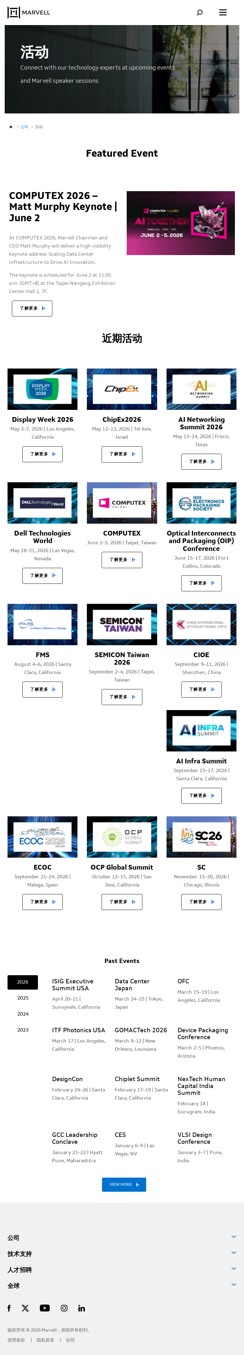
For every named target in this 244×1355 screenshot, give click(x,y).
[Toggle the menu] (223, 12)
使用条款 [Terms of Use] (17, 1340)
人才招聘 (20, 1270)
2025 (23, 998)
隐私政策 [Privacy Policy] (46, 1340)
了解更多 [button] (29, 308)
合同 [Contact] (70, 1340)
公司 (14, 1238)
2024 (23, 1014)
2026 (22, 982)
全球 (14, 1286)
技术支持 (20, 1254)
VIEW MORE (120, 1185)
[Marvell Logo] (29, 12)
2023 (23, 1030)
